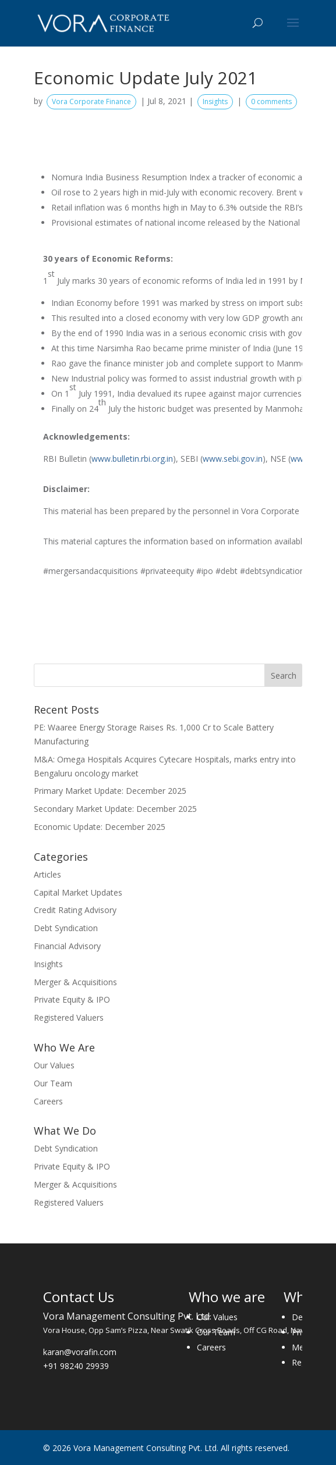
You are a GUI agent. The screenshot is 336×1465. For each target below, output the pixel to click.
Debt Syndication (66, 927)
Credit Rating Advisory (75, 909)
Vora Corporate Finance (91, 101)
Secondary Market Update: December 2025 (115, 808)
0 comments (271, 101)
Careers (48, 1101)
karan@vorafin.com (79, 1351)
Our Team (53, 1083)
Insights (215, 101)
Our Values (54, 1065)
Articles (47, 874)
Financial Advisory (67, 945)
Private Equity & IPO (72, 999)
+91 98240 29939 (76, 1365)
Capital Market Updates (78, 892)
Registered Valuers (69, 1017)
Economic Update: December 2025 (99, 826)
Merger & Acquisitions (75, 982)
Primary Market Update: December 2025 (110, 790)
